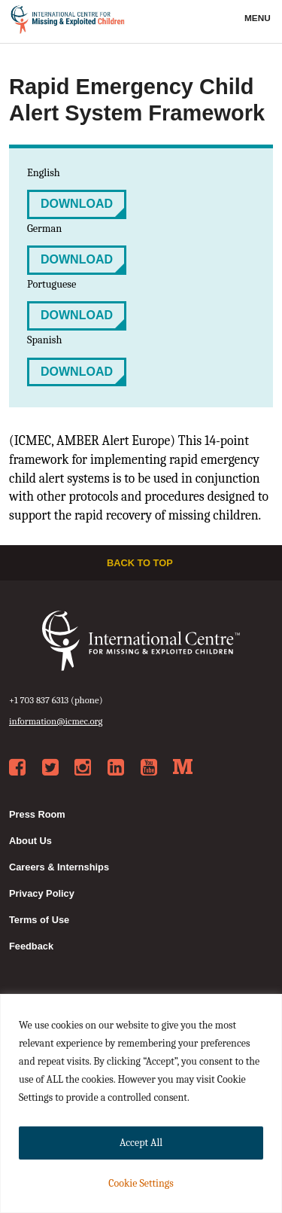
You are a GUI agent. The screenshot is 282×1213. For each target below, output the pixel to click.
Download (77, 203)
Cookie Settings (140, 1183)
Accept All (141, 1142)
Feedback (31, 946)
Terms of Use (39, 919)
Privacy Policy (41, 893)
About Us (30, 840)
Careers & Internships (59, 867)
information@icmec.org (55, 721)
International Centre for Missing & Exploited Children (68, 22)
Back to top (141, 562)
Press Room (37, 814)
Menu (258, 18)
